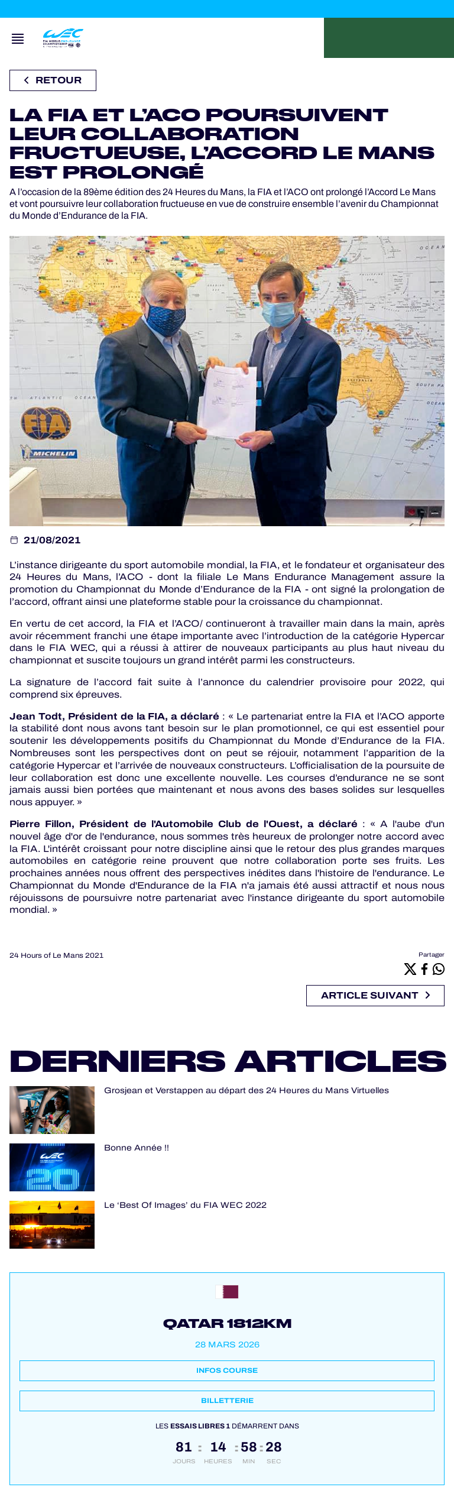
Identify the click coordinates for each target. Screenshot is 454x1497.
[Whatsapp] (439, 968)
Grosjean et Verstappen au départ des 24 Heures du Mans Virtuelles (246, 1090)
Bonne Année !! (136, 1147)
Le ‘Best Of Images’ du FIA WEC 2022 (185, 1205)
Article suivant (375, 995)
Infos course (227, 1370)
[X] (410, 968)
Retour (53, 80)
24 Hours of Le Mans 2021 (56, 955)
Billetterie (227, 1400)
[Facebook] (424, 968)
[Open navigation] (18, 37)
